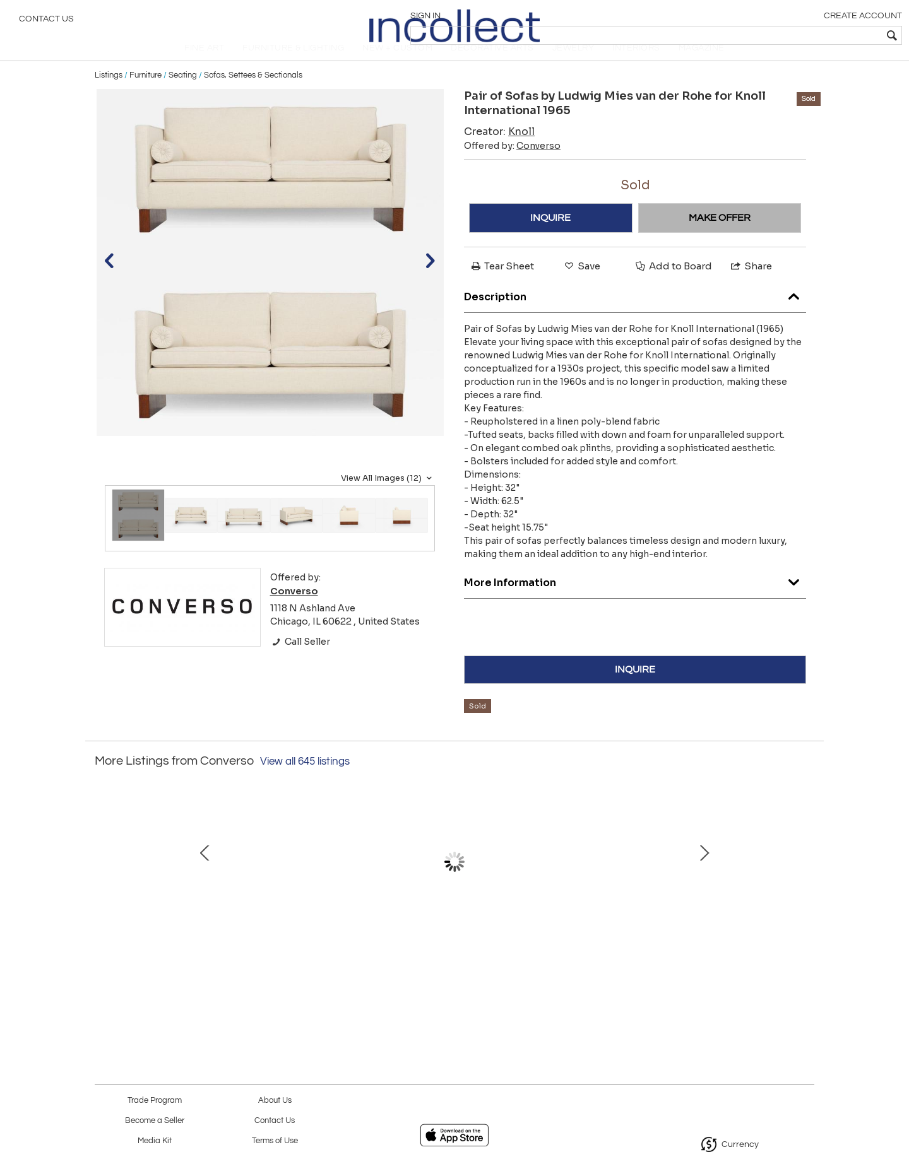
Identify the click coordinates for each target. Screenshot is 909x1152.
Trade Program (155, 1100)
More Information (635, 601)
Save (581, 287)
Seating (183, 95)
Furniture (145, 95)
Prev (104, 889)
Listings (108, 95)
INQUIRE (550, 238)
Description (635, 315)
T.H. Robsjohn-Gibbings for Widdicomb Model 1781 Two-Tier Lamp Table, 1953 (319, 953)
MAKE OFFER (720, 238)
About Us (275, 1100)
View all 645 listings (305, 782)
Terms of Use (275, 1141)
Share (750, 287)
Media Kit (155, 1141)
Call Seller (300, 662)
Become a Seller (154, 1121)
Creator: (499, 152)
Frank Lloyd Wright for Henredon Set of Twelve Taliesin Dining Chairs (584, 953)
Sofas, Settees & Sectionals (253, 95)
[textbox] (808, 35)
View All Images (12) (388, 499)
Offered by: (512, 166)
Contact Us (46, 22)
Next (805, 889)
